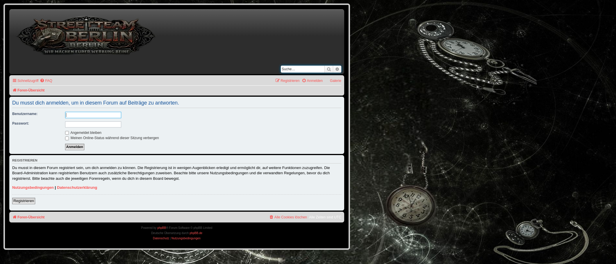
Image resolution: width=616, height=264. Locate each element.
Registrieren (23, 201)
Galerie (335, 81)
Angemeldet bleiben (83, 133)
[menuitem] (46, 81)
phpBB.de (196, 233)
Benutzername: (25, 114)
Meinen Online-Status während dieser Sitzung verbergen (112, 138)
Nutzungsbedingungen (33, 187)
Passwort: (20, 123)
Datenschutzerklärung (77, 187)
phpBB (161, 227)
